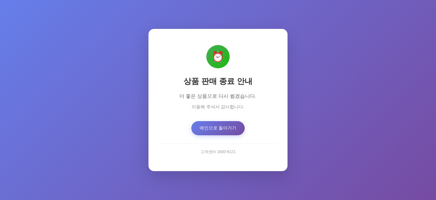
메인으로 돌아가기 (218, 128)
